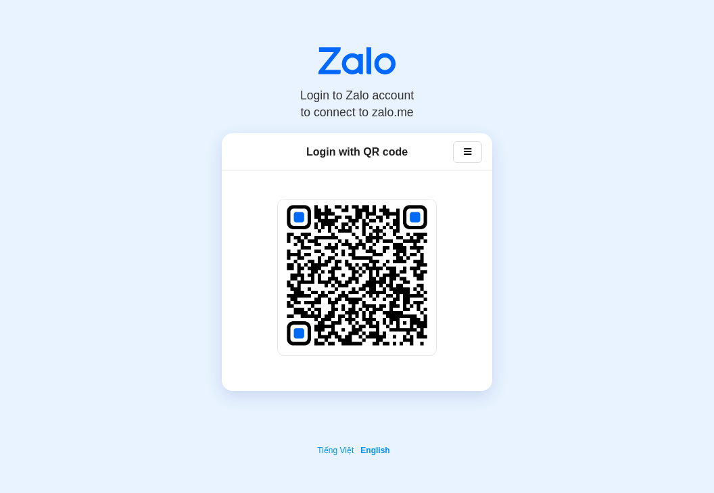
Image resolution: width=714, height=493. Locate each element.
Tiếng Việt (335, 450)
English (374, 450)
